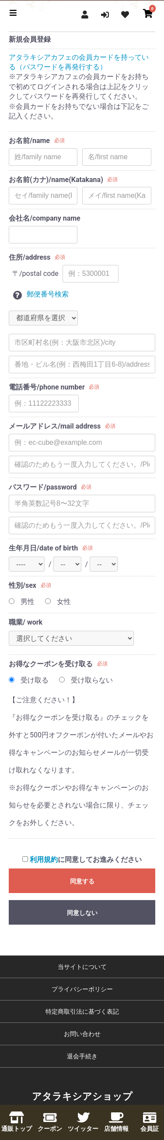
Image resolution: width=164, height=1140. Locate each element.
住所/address (29, 257)
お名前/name (29, 140)
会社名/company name (44, 218)
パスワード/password (43, 487)
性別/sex (22, 585)
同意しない (82, 912)
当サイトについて (82, 966)
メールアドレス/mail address (55, 426)
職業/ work (25, 622)
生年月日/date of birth (43, 548)
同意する (82, 881)
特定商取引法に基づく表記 (82, 1011)
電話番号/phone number (47, 387)
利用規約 (44, 859)
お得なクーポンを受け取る (51, 664)
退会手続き (82, 1056)
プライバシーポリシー (82, 989)
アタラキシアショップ (82, 1096)
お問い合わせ (82, 1033)
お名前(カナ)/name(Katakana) (56, 179)
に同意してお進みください (82, 859)
